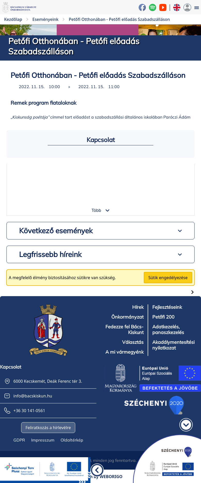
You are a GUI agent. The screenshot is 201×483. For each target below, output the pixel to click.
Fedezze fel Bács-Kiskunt (124, 329)
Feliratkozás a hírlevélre (48, 427)
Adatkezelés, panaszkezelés (168, 329)
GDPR (19, 440)
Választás (133, 342)
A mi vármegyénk (124, 352)
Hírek (138, 307)
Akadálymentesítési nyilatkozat (173, 345)
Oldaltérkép (72, 440)
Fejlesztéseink (167, 307)
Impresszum (42, 440)
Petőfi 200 (163, 317)
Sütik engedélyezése (168, 277)
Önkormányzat (127, 317)
